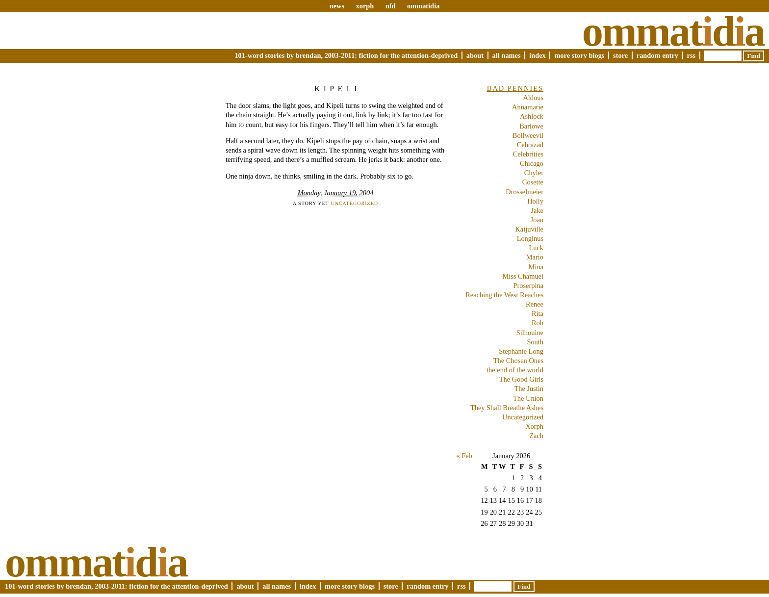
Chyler (533, 173)
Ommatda (673, 31)
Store (620, 55)
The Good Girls (521, 379)
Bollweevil (528, 135)
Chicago (531, 163)
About (475, 55)
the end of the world (515, 370)
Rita (537, 313)
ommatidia (423, 6)
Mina (536, 267)
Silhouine (529, 333)
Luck (536, 248)
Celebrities (528, 154)
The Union (528, 398)
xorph (365, 6)
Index (537, 55)
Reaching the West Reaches (504, 295)
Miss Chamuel (522, 276)
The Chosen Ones (518, 360)
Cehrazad (530, 145)
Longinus (530, 238)
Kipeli (337, 88)
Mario (534, 257)
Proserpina (528, 285)
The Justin (528, 388)
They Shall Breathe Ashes (506, 408)
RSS (691, 55)
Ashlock (531, 116)
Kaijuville (529, 229)
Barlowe (531, 126)
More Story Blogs (579, 55)
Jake (537, 210)
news (337, 6)
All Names (506, 55)
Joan (537, 220)
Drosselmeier (524, 192)
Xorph (534, 426)
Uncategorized (354, 203)
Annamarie (527, 107)
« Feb (464, 456)
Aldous (533, 98)
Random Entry (657, 55)
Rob (537, 323)
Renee (534, 304)
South (535, 342)
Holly (535, 201)
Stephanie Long (521, 351)
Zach (536, 436)
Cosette (532, 182)
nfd (390, 6)
